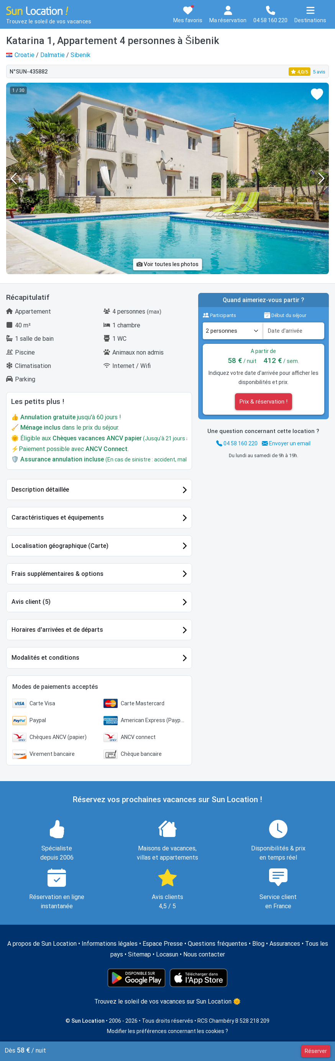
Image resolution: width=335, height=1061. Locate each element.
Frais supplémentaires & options (57, 573)
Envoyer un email (286, 443)
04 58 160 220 (237, 443)
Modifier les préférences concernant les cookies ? (167, 1031)
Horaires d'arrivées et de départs (57, 629)
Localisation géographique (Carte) (59, 545)
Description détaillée (40, 489)
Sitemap (139, 954)
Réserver (316, 1051)
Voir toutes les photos (167, 264)
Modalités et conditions (45, 657)
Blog (258, 943)
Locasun (167, 954)
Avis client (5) (31, 601)
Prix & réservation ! (263, 401)
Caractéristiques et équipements (57, 517)
